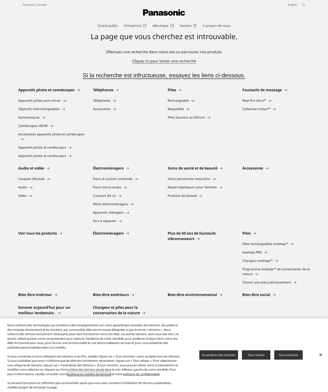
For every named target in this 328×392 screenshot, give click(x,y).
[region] (164, 355)
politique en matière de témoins (89, 374)
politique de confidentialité (141, 374)
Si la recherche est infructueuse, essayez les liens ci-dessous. (164, 75)
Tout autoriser (288, 355)
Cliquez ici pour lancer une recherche (164, 60)
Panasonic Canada (34, 5)
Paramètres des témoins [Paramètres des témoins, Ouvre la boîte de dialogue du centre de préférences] (219, 355)
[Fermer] (321, 355)
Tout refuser (256, 355)
